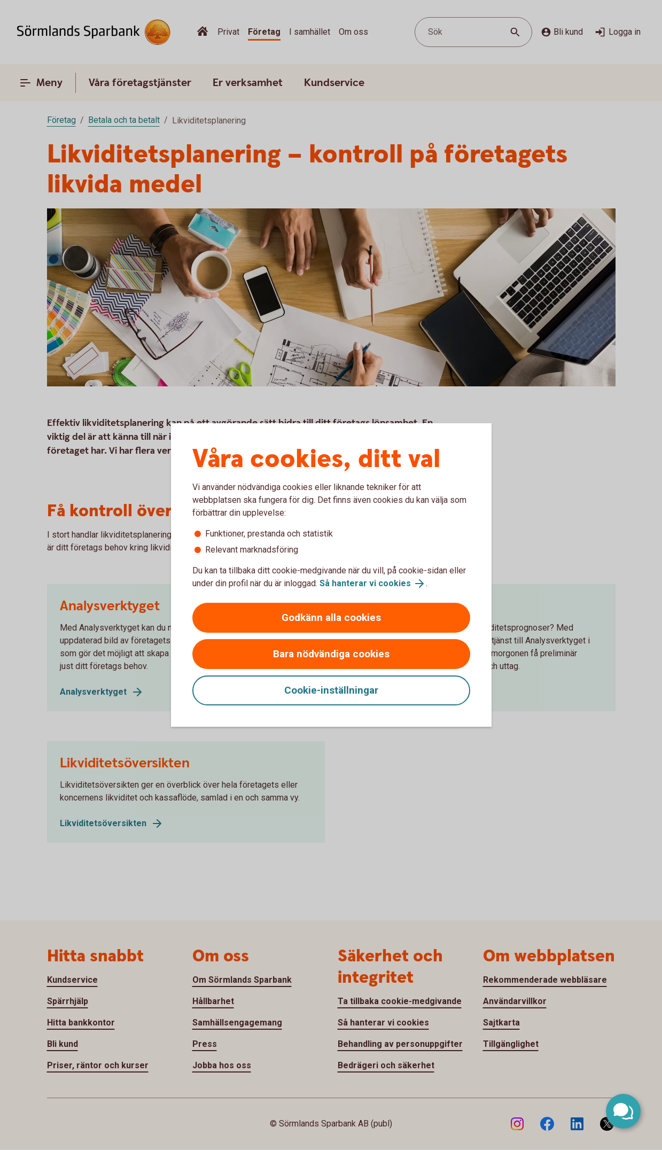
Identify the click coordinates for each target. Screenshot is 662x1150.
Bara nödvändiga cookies (331, 654)
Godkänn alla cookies (331, 617)
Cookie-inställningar (331, 690)
